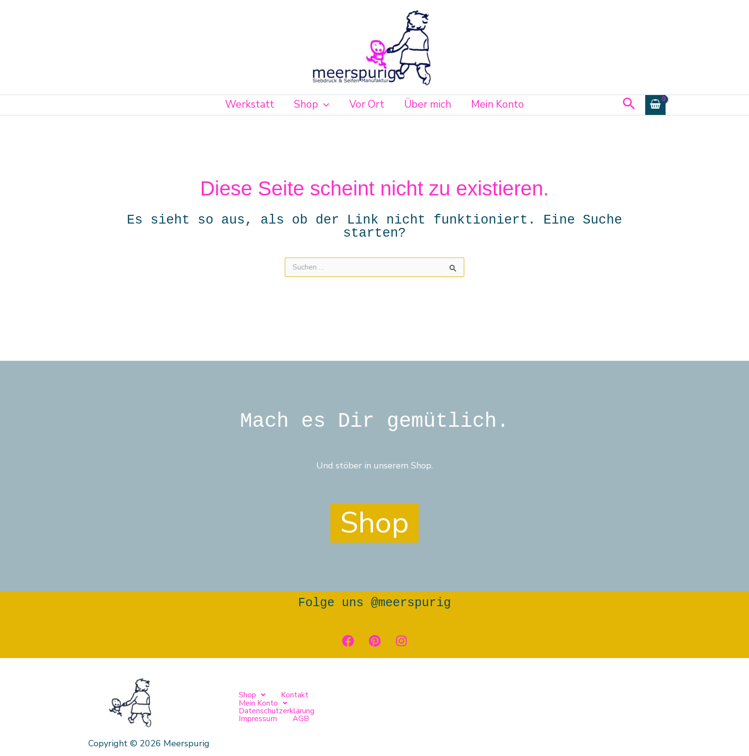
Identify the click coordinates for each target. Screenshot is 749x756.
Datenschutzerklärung (425, 707)
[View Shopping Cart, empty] (655, 105)
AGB (540, 707)
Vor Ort (366, 104)
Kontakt (295, 707)
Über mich (428, 104)
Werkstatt (248, 104)
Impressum (497, 707)
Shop (311, 104)
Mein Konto (498, 104)
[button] (323, 104)
